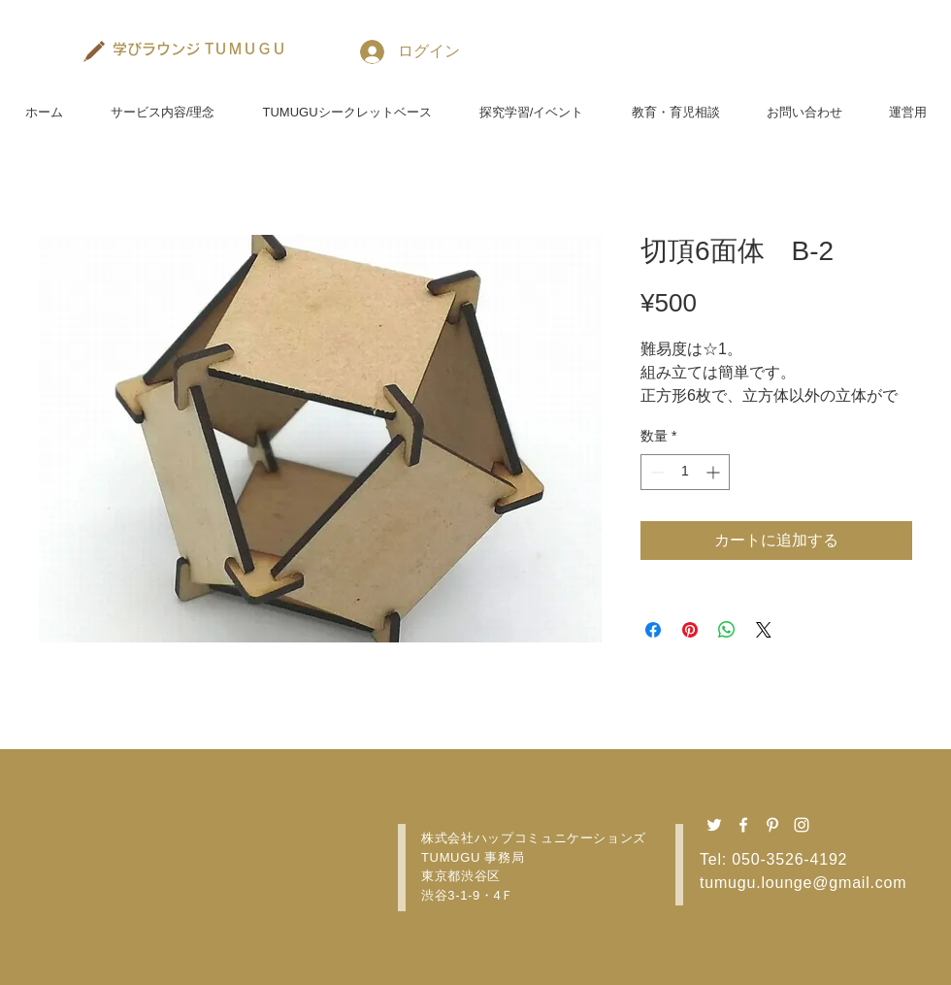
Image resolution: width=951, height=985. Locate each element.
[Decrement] (655, 472)
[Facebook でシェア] (653, 629)
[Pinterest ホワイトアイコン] (772, 825)
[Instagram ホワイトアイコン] (801, 825)
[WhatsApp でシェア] (726, 629)
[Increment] (715, 472)
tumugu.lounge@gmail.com (803, 882)
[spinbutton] (685, 472)
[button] (162, 104)
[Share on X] (763, 629)
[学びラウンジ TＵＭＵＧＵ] (200, 48)
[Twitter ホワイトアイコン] (714, 825)
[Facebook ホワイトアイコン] (743, 825)
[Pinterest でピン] (690, 629)
